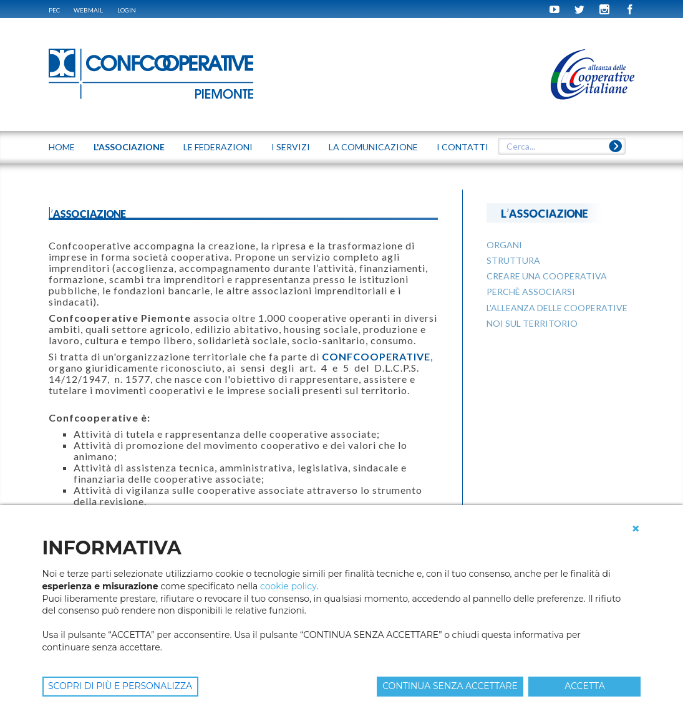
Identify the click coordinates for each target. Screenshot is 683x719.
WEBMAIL (88, 10)
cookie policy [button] (288, 586)
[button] (636, 529)
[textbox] (561, 146)
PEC (54, 10)
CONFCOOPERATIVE (376, 356)
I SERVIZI (290, 147)
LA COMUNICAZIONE (373, 147)
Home (62, 147)
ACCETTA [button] (584, 686)
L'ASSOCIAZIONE (129, 147)
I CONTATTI (462, 147)
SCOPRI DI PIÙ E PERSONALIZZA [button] (120, 686)
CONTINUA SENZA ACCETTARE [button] (450, 686)
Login (126, 10)
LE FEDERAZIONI (218, 147)
